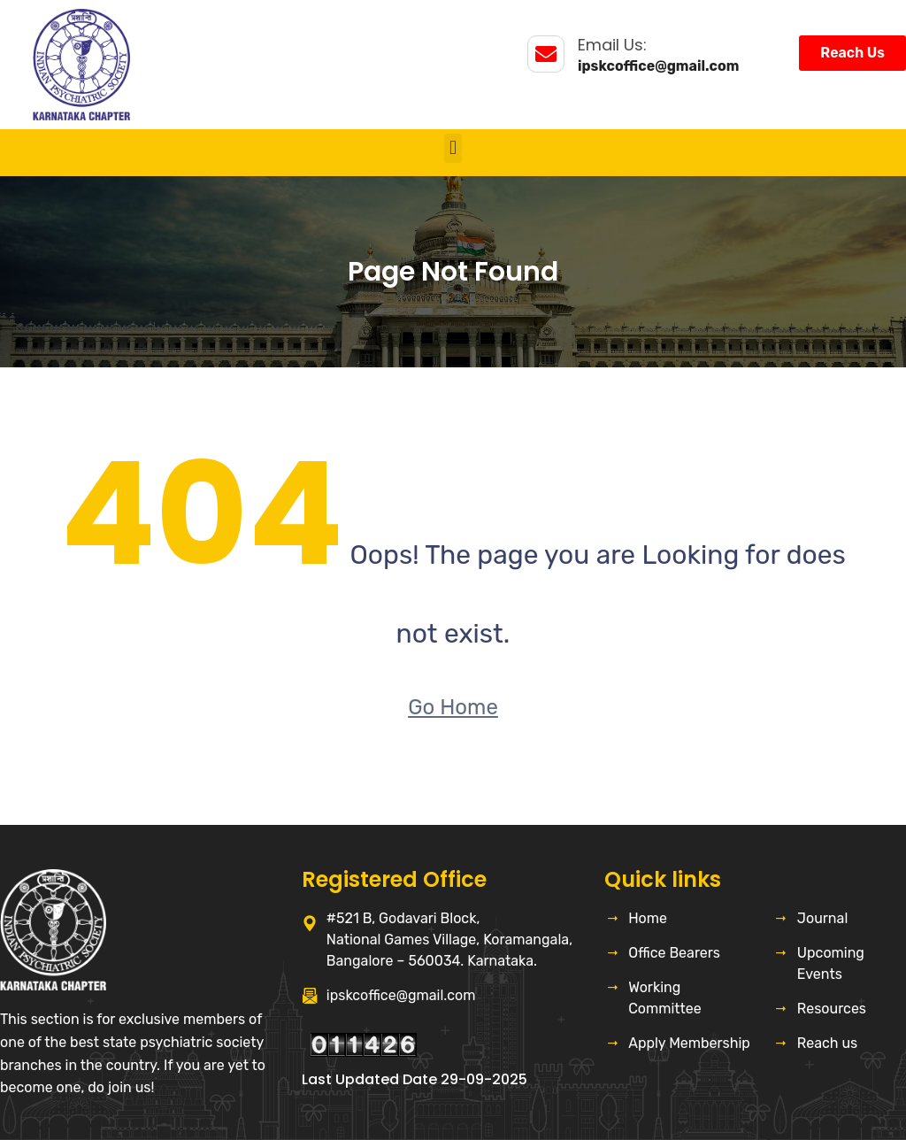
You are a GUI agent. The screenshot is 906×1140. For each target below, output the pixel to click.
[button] (452, 148)
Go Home (453, 707)
